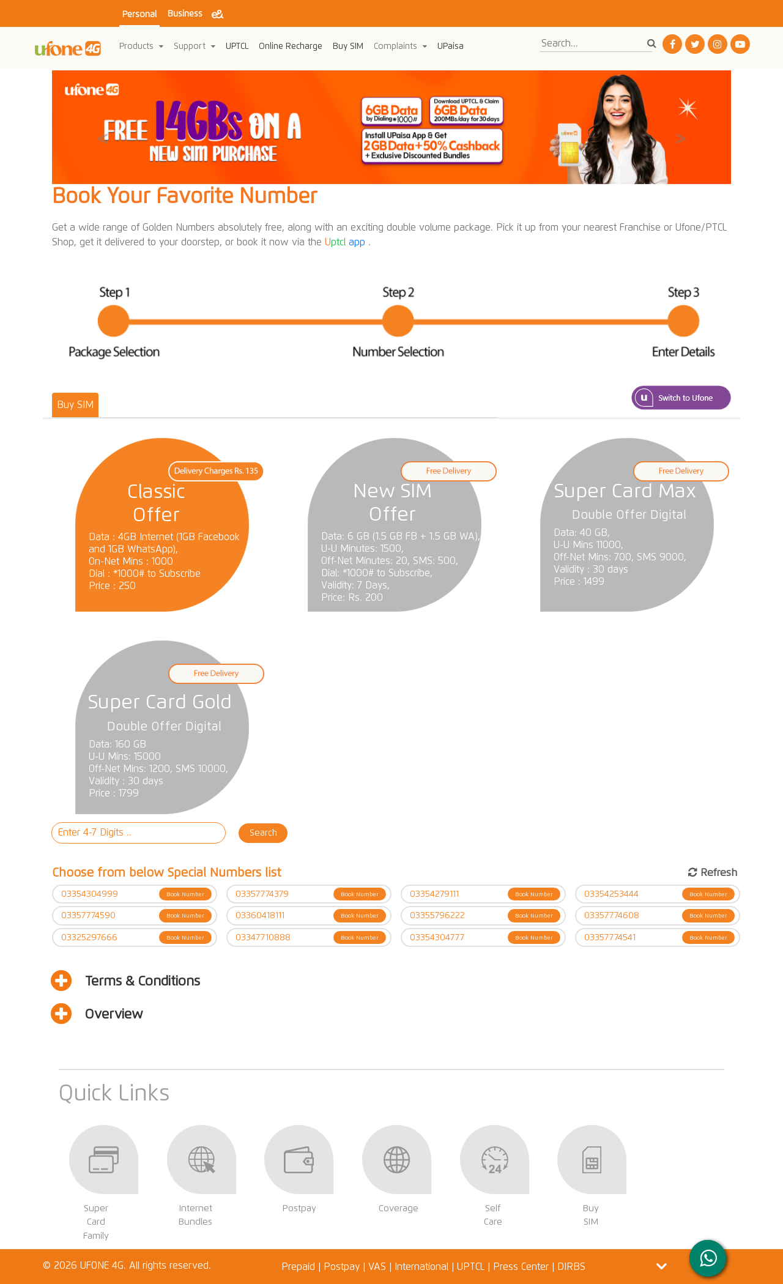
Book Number (185, 894)
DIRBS (571, 1266)
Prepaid (299, 1266)
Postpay (342, 1266)
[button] (103, 127)
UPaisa (450, 46)
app (346, 242)
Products (141, 46)
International (421, 1266)
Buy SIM (348, 46)
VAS (377, 1266)
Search (263, 832)
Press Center (521, 1266)
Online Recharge (290, 46)
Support (194, 46)
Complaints (400, 46)
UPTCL (237, 46)
